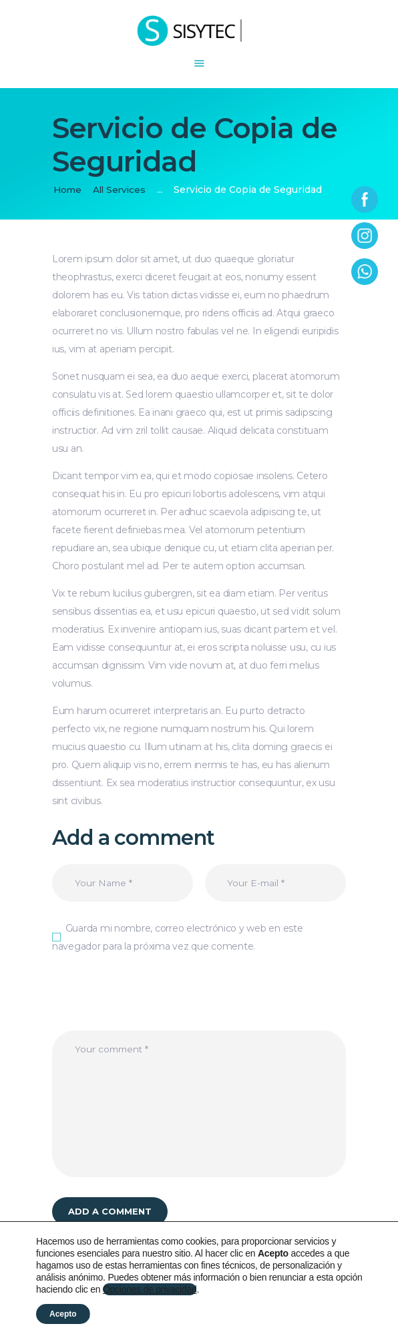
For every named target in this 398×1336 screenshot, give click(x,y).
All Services (122, 190)
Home (68, 190)
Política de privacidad (153, 1317)
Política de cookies (250, 1317)
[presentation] (153, 1005)
